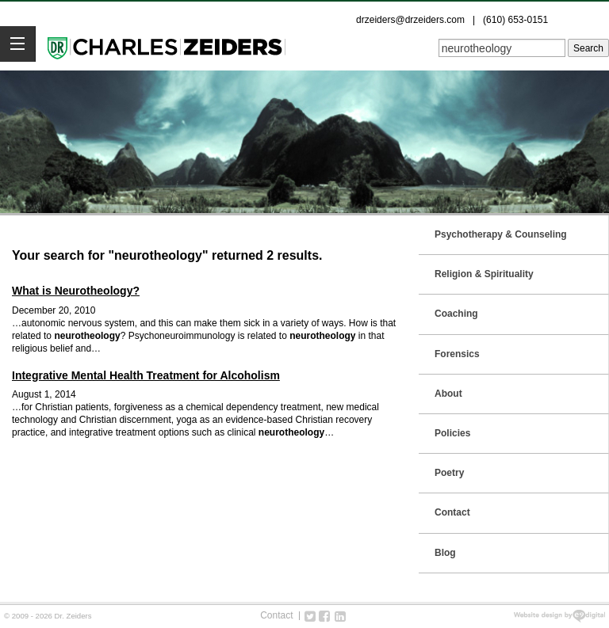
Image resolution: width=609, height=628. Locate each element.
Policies (452, 433)
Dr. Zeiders (166, 46)
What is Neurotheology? (76, 290)
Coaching (456, 313)
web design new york (559, 616)
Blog (445, 552)
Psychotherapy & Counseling (501, 234)
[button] (18, 44)
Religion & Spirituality (484, 274)
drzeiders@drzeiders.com (410, 19)
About (448, 393)
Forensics (457, 354)
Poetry (449, 472)
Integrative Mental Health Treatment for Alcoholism (146, 375)
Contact (452, 512)
